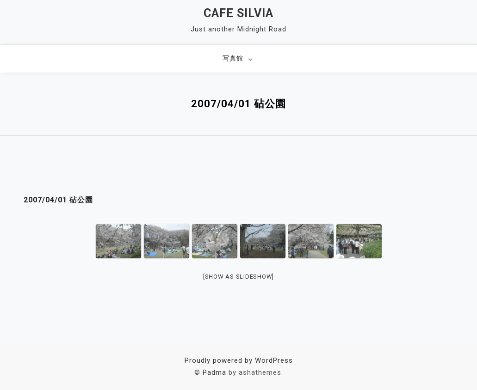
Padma (214, 372)
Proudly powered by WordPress (239, 360)
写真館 (233, 58)
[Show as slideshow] (238, 276)
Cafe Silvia (238, 13)
